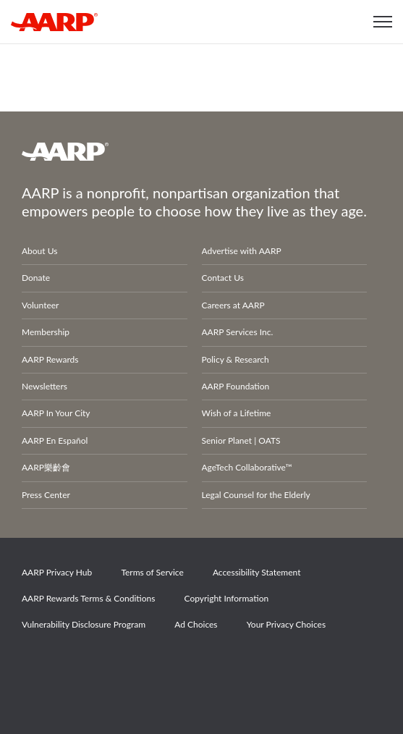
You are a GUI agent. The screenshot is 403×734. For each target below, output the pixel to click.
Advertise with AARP (241, 250)
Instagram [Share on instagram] (140, 665)
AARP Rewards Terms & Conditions (88, 598)
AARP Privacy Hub (57, 572)
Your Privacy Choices (286, 624)
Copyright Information (226, 598)
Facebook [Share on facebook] (40, 665)
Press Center (46, 494)
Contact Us (223, 277)
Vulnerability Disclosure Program (83, 624)
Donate (36, 277)
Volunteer (40, 305)
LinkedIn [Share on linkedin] (189, 665)
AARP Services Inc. (237, 331)
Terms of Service (152, 572)
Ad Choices (195, 624)
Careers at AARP (233, 305)
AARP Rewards (50, 359)
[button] (382, 22)
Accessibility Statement (257, 572)
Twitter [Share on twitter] (90, 665)
